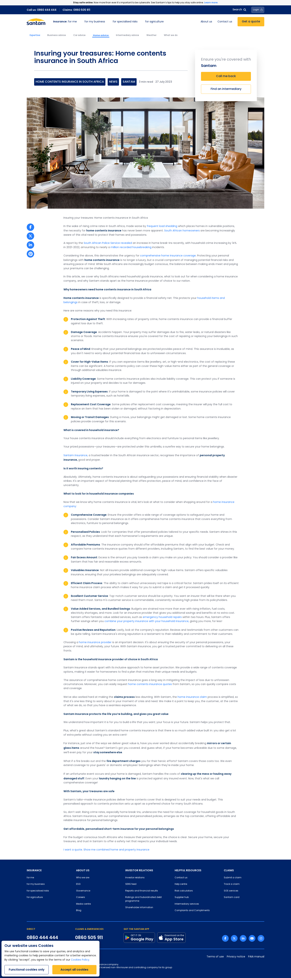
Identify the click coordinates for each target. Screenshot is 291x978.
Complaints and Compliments (192, 910)
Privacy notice (236, 956)
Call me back (226, 76)
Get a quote (251, 21)
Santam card (231, 897)
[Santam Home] (36, 21)
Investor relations (135, 878)
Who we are (82, 878)
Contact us (225, 21)
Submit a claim (232, 878)
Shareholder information (139, 907)
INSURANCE (34, 870)
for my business (94, 21)
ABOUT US (82, 870)
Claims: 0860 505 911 (76, 10)
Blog (78, 910)
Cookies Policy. (80, 960)
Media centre (83, 904)
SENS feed (130, 884)
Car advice (79, 35)
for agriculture (154, 21)
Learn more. (211, 2)
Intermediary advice (127, 35)
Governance (83, 891)
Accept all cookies (74, 969)
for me (65, 21)
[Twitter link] (234, 938)
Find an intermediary (226, 89)
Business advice (56, 35)
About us (206, 21)
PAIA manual (256, 956)
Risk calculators (184, 891)
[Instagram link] (261, 938)
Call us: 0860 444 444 (41, 10)
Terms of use (215, 956)
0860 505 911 (89, 938)
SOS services (231, 891)
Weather (151, 35)
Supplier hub (182, 897)
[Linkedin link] (243, 938)
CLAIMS (229, 870)
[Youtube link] (252, 938)
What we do (171, 35)
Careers (80, 897)
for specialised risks (125, 21)
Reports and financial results (141, 891)
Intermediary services (187, 904)
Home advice (101, 35)
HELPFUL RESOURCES (188, 870)
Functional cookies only (27, 969)
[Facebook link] (225, 938)
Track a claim (232, 884)
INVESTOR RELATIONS (139, 870)
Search (239, 9)
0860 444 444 (42, 938)
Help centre (181, 884)
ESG (78, 884)
